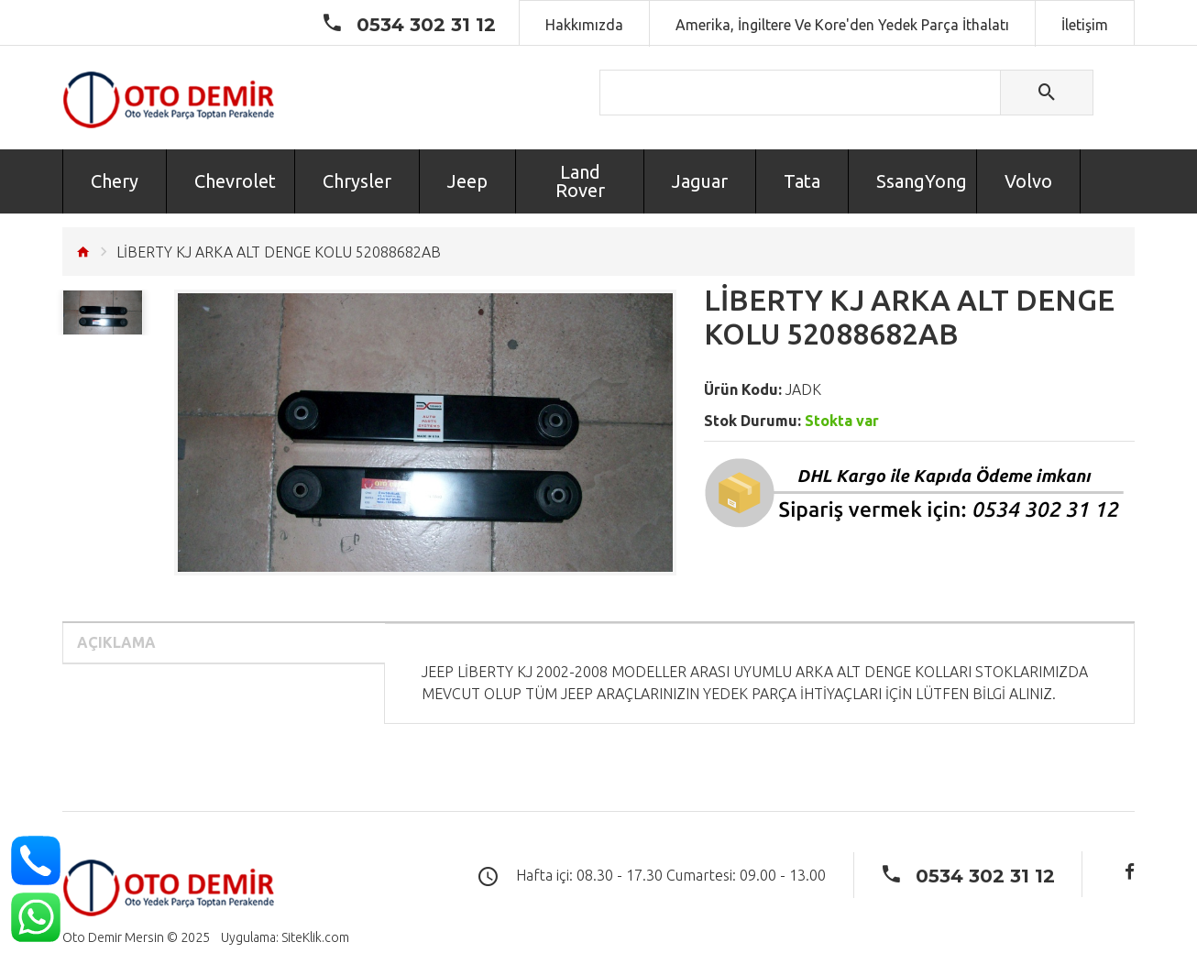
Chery (114, 181)
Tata (802, 181)
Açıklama (116, 642)
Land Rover (580, 181)
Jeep (467, 181)
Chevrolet (235, 181)
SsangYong (921, 181)
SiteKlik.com (315, 937)
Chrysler (357, 181)
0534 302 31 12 (426, 25)
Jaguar (700, 181)
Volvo (1028, 181)
